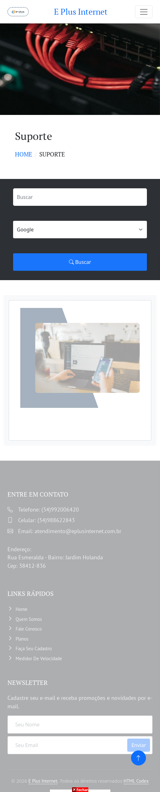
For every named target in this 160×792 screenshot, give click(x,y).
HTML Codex (136, 781)
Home (23, 154)
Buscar (80, 262)
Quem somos (29, 619)
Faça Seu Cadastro (34, 648)
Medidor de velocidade (39, 658)
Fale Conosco (29, 629)
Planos (22, 639)
